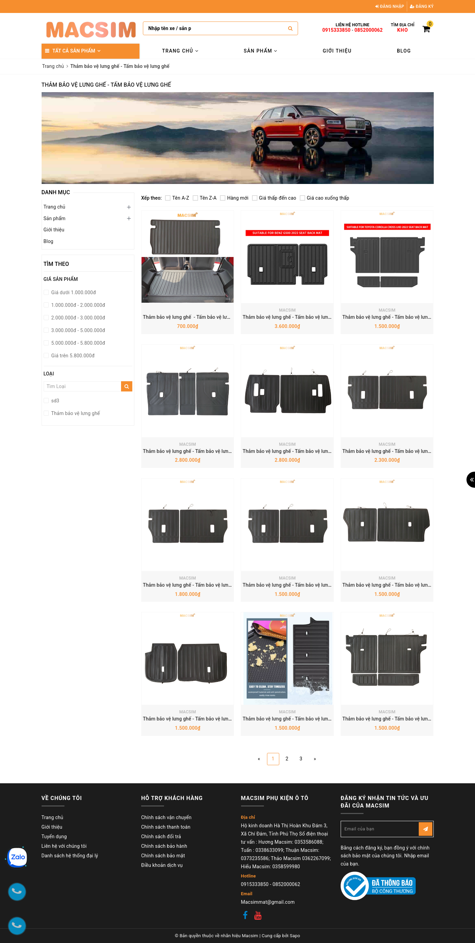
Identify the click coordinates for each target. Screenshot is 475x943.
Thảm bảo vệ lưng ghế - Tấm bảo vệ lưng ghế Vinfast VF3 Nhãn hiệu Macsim (226, 317)
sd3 (54, 400)
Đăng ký (422, 6)
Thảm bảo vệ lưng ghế (75, 413)
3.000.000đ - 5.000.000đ (77, 330)
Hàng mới (234, 198)
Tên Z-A (205, 198)
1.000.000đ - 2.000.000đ (77, 305)
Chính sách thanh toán (165, 827)
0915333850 (336, 30)
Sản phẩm (261, 51)
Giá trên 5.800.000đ (72, 355)
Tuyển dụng (54, 836)
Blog (404, 51)
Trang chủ (180, 51)
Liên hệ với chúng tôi (64, 846)
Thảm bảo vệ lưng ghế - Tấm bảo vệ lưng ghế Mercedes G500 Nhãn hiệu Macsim (329, 317)
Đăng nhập (389, 6)
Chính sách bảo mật (163, 855)
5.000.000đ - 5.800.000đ (77, 343)
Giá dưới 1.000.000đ (73, 292)
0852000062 (369, 30)
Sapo (295, 935)
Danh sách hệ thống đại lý (70, 855)
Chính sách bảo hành (164, 846)
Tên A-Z (177, 198)
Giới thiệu (337, 51)
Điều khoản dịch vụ (162, 865)
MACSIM (287, 310)
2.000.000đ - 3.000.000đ (77, 317)
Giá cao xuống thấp (324, 198)
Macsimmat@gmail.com (268, 902)
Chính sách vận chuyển (166, 817)
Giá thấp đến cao (274, 198)
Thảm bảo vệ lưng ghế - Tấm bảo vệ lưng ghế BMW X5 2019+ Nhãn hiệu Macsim (230, 451)
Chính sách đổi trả (161, 836)
